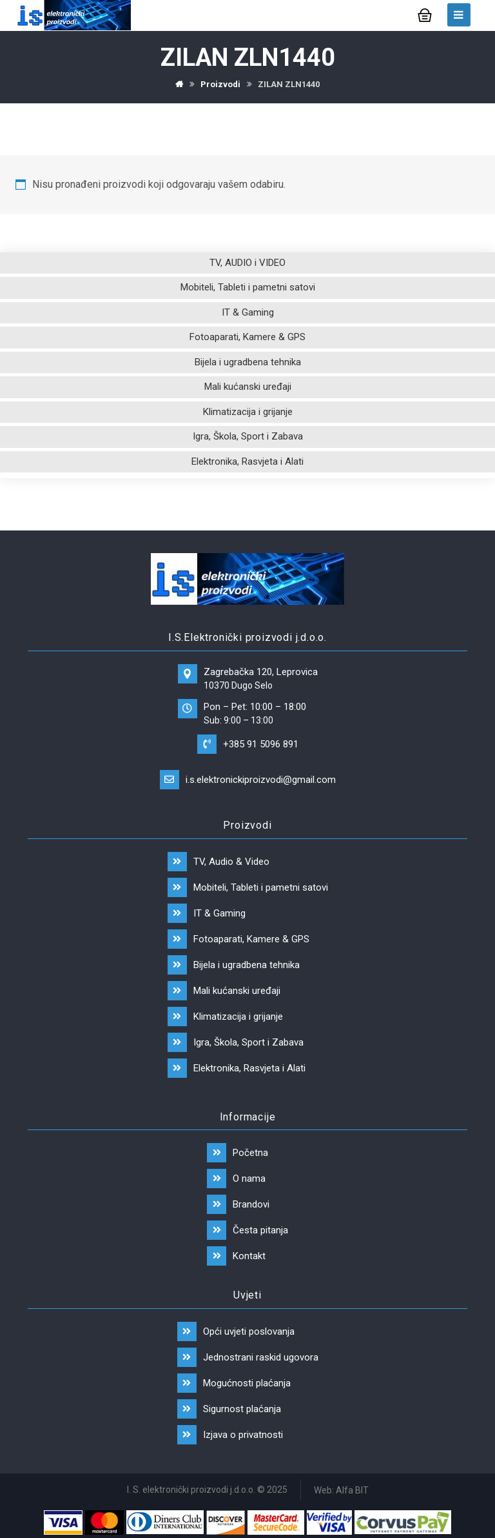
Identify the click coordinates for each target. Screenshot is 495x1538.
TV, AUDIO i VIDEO (247, 262)
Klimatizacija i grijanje (248, 412)
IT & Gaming (248, 312)
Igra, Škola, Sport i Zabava (248, 436)
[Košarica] (425, 14)
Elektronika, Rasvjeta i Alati (247, 461)
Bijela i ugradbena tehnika (248, 362)
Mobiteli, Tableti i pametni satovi (247, 287)
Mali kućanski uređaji (247, 386)
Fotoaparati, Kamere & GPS (247, 337)
